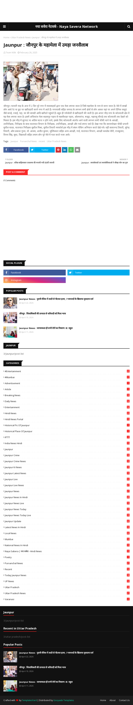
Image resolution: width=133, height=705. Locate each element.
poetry (67, 557)
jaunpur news (67, 491)
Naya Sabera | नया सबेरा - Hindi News (67, 551)
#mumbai (67, 377)
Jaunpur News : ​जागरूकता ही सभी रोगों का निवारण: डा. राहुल (46, 328)
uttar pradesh (67, 587)
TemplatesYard (29, 700)
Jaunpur (14, 141)
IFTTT (67, 437)
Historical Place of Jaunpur (67, 431)
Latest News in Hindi (67, 527)
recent (42, 141)
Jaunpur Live (67, 479)
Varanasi (67, 599)
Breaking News (67, 395)
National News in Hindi (67, 545)
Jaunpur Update (67, 521)
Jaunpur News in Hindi (67, 497)
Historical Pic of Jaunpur (67, 425)
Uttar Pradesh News (20, 37)
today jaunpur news (67, 575)
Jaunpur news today (67, 509)
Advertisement (67, 383)
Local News (67, 533)
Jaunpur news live (67, 503)
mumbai (67, 539)
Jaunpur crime (67, 455)
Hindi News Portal (67, 419)
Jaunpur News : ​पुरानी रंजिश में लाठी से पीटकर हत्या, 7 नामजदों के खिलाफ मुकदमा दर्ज (56, 298)
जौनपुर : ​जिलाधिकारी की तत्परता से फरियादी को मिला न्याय (42, 313)
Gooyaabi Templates (63, 700)
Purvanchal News (28, 141)
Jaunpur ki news (67, 467)
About (113, 700)
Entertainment (67, 407)
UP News (67, 581)
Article (67, 389)
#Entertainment (67, 371)
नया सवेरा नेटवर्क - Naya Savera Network (66, 26)
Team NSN (11, 52)
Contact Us (124, 700)
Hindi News (67, 413)
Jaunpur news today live (67, 515)
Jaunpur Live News (67, 485)
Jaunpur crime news (67, 461)
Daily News (67, 401)
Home (6, 37)
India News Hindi (67, 443)
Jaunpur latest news (67, 473)
